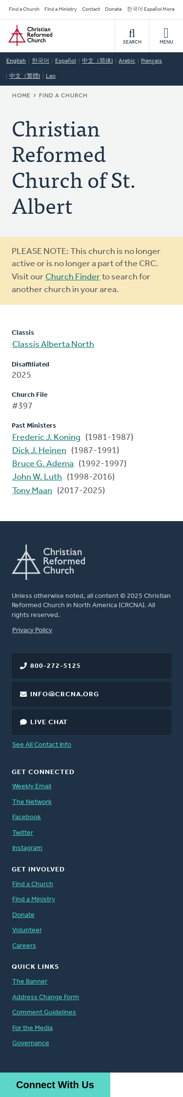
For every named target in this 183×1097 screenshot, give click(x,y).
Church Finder (72, 277)
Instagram (27, 848)
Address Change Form (45, 997)
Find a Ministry (60, 9)
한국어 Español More (151, 9)
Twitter (22, 833)
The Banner (29, 981)
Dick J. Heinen (39, 451)
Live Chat (49, 722)
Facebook (26, 817)
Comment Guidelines (44, 1012)
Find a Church (24, 9)
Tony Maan (32, 491)
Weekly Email (31, 786)
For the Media (32, 1028)
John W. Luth (37, 477)
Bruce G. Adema (43, 464)
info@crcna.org (64, 694)
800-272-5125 (55, 666)
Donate (113, 9)
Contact (91, 9)
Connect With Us (55, 1084)
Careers (24, 946)
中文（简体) (97, 61)
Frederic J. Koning (46, 437)
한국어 (40, 61)
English (16, 61)
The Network (32, 802)
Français (151, 61)
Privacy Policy (32, 630)
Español (65, 61)
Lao (51, 76)
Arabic (127, 61)
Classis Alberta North (53, 344)
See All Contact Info (41, 745)
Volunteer (27, 930)
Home (21, 96)
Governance (30, 1043)
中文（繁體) (24, 76)
